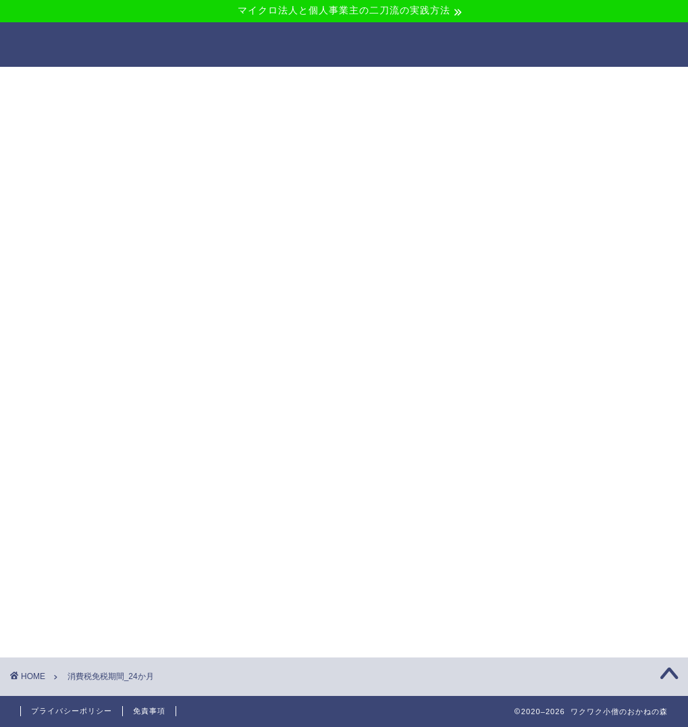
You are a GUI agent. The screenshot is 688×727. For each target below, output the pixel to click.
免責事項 (149, 711)
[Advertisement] (345, 201)
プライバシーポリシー (71, 711)
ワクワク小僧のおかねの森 (344, 43)
